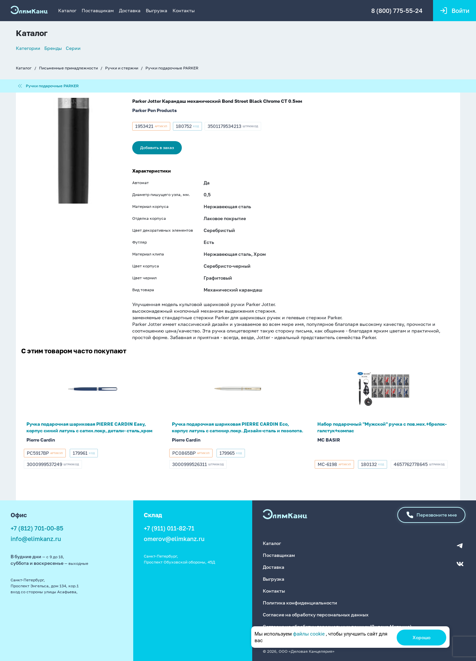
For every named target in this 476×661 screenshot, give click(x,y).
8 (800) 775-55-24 (396, 10)
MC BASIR (328, 440)
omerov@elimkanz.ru (174, 538)
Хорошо (421, 637)
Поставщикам (98, 10)
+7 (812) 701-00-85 (37, 528)
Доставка (129, 10)
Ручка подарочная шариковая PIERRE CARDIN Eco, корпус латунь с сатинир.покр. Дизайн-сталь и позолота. (237, 427)
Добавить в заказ (157, 147)
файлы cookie (309, 634)
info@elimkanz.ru (36, 538)
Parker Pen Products (154, 110)
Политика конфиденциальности (300, 602)
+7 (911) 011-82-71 (169, 528)
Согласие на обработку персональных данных (316, 614)
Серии (73, 48)
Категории (28, 48)
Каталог (67, 10)
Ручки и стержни (121, 67)
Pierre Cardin (40, 440)
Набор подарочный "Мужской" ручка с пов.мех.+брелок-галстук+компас (382, 427)
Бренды (53, 48)
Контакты (184, 10)
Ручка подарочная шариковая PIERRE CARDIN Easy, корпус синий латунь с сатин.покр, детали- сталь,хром (89, 427)
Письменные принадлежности (68, 67)
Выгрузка (156, 10)
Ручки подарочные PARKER (171, 67)
